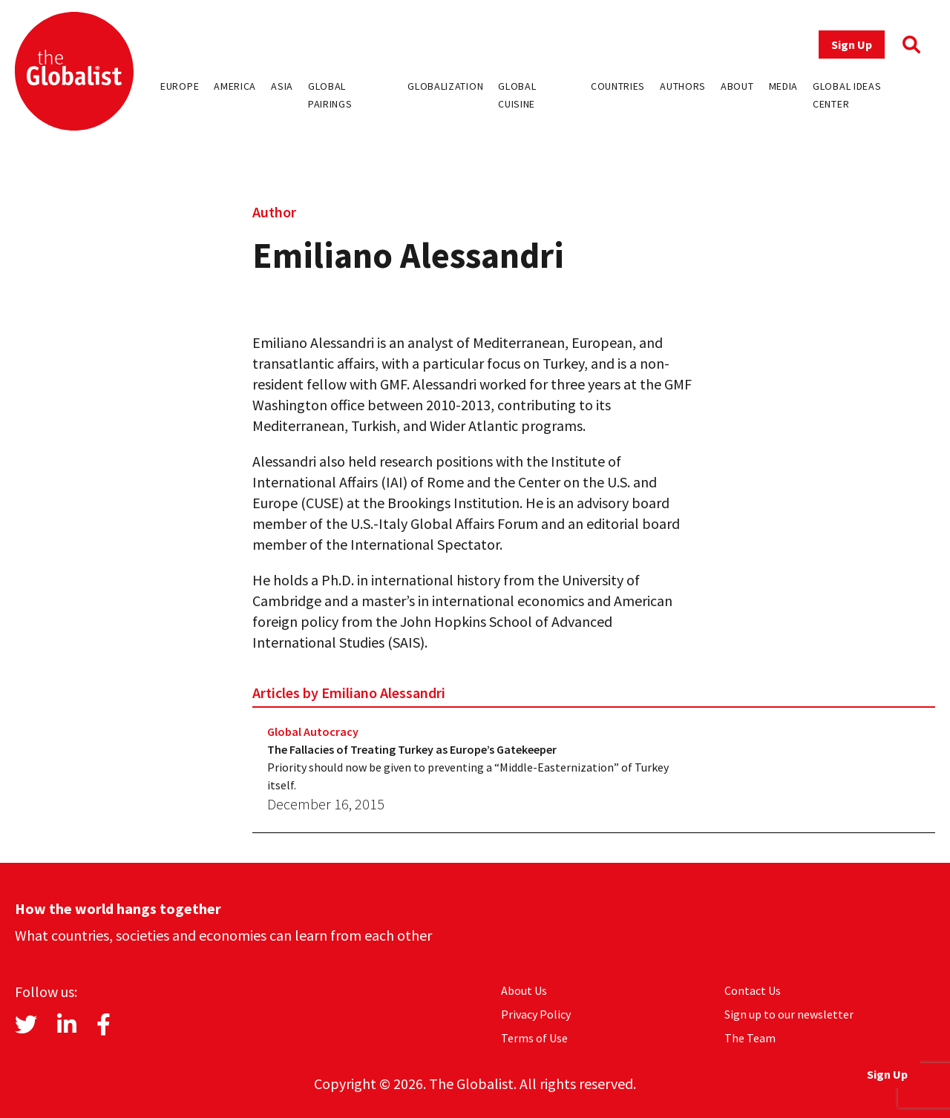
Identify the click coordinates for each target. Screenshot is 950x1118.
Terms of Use (534, 1037)
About (737, 86)
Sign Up (851, 44)
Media (784, 86)
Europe (179, 86)
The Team (750, 1037)
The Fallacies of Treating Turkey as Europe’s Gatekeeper (412, 749)
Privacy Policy (536, 1014)
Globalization (445, 86)
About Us (524, 990)
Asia (282, 86)
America (235, 86)
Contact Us (752, 990)
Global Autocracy (312, 731)
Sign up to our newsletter (789, 1014)
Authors (683, 86)
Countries (618, 86)
